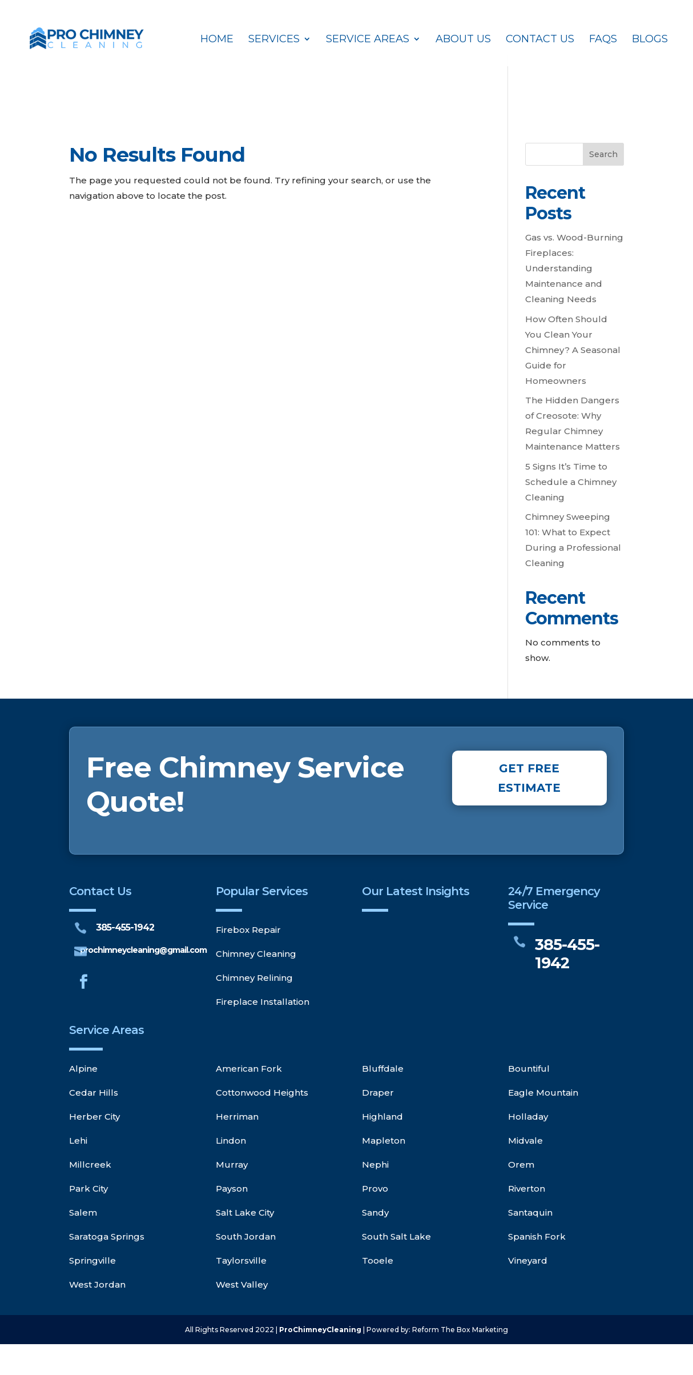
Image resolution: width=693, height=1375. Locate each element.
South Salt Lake (396, 1236)
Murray (232, 1164)
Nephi (375, 1164)
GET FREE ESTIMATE (529, 778)
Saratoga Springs (106, 1236)
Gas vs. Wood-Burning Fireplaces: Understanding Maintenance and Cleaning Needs (574, 268)
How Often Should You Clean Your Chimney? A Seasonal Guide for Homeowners (573, 350)
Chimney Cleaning (256, 953)
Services (274, 40)
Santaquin (530, 1212)
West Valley (242, 1284)
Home (216, 40)
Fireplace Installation (262, 1001)
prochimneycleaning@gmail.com (143, 950)
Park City (88, 1188)
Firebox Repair (248, 929)
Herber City (94, 1116)
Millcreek (90, 1164)
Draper (378, 1092)
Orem (521, 1164)
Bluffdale (383, 1068)
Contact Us (540, 40)
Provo (375, 1188)
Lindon (231, 1140)
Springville (92, 1260)
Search (603, 154)
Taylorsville (241, 1260)
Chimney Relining (254, 977)
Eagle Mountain (543, 1092)
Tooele (377, 1260)
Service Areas (367, 40)
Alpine (83, 1068)
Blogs (650, 40)
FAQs (603, 40)
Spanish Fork (537, 1236)
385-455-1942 (125, 927)
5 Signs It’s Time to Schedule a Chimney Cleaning (571, 482)
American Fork (249, 1068)
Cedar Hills (93, 1092)
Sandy (375, 1212)
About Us (463, 40)
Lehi (78, 1140)
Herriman (237, 1116)
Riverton (526, 1188)
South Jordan (246, 1236)
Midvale (525, 1140)
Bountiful (529, 1068)
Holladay (528, 1116)
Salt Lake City (245, 1212)
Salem (83, 1212)
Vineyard (527, 1260)
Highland (382, 1116)
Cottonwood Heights (262, 1092)
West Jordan (97, 1284)
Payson (232, 1188)
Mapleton (383, 1140)
